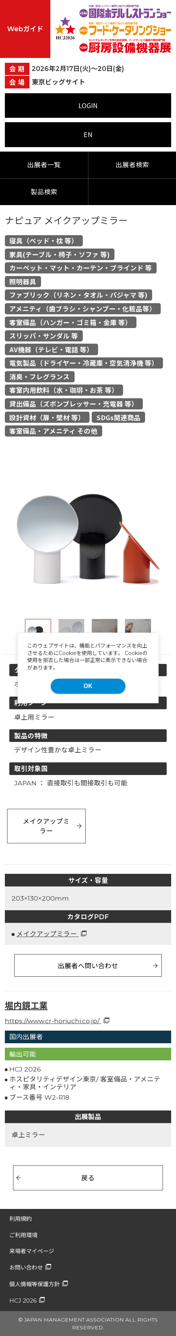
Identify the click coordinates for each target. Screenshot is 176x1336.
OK (88, 686)
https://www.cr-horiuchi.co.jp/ (53, 1021)
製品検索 (44, 192)
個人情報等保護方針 (34, 1284)
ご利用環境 (23, 1235)
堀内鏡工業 (26, 1006)
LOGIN (88, 105)
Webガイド (25, 29)
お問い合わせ (26, 1267)
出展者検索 (132, 165)
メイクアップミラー (46, 825)
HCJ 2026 (23, 1300)
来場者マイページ (31, 1251)
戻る (88, 1177)
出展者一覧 (44, 165)
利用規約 (20, 1218)
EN (88, 134)
